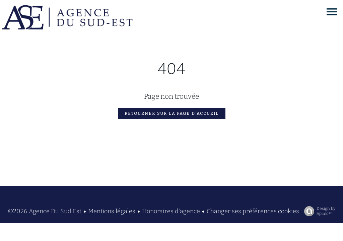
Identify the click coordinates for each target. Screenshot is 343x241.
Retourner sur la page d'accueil (172, 113)
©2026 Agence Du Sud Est (44, 211)
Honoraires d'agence (171, 211)
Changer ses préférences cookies (253, 211)
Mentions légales (111, 211)
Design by (318, 211)
